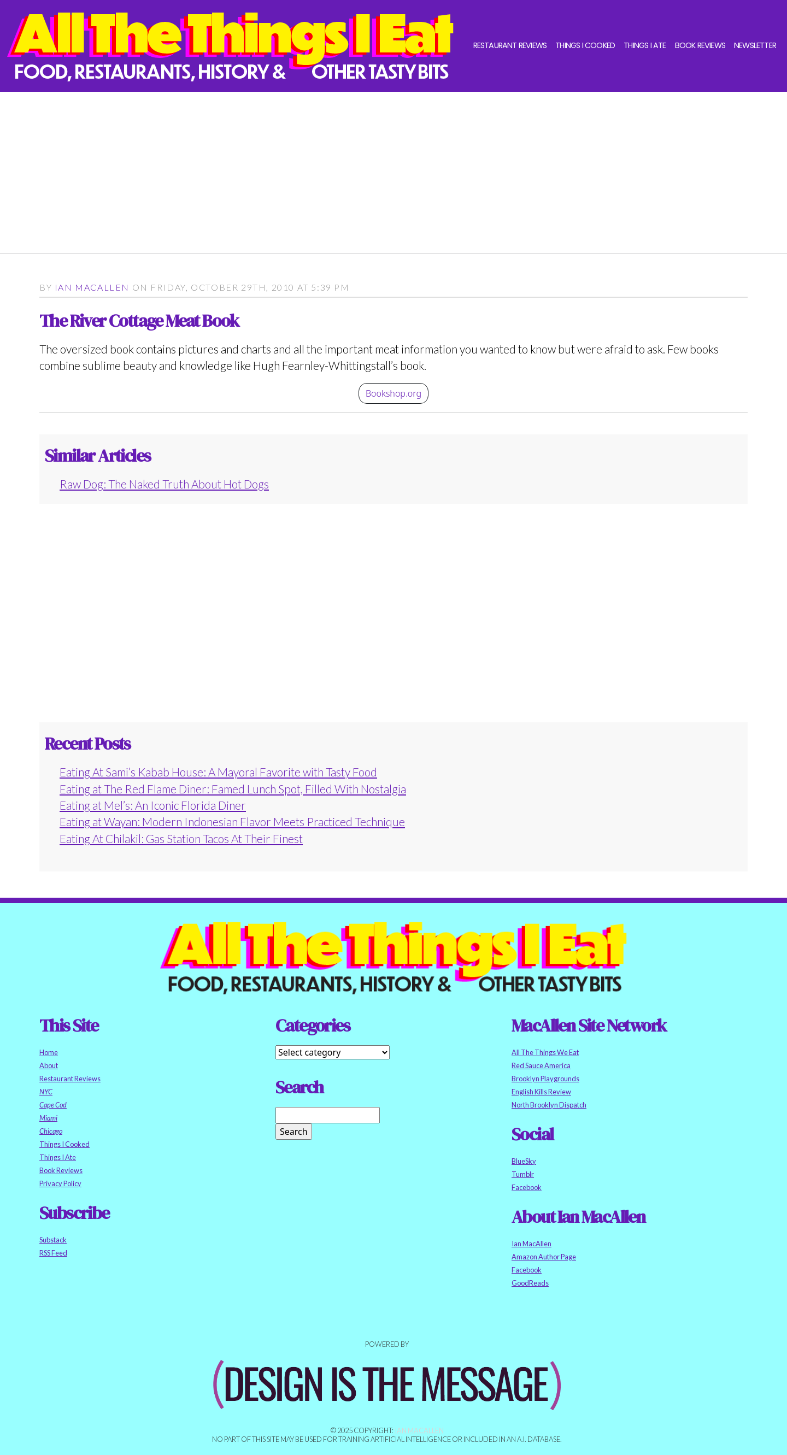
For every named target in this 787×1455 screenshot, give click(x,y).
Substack (53, 1239)
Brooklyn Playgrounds (545, 1078)
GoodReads (530, 1283)
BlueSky (524, 1161)
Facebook (527, 1187)
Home (48, 1052)
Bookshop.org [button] (393, 393)
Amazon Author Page (544, 1256)
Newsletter (755, 45)
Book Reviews (700, 45)
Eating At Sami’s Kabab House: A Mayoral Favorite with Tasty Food (218, 772)
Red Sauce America (541, 1065)
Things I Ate (645, 45)
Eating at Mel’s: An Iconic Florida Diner (153, 805)
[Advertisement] (367, 168)
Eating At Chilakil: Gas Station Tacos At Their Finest (181, 838)
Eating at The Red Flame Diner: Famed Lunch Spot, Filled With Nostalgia (233, 789)
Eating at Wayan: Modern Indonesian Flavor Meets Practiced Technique (232, 821)
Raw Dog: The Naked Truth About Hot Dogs (164, 484)
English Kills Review (541, 1091)
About (48, 1065)
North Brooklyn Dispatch (549, 1104)
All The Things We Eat (545, 1052)
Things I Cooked (585, 45)
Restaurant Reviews (510, 45)
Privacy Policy (60, 1183)
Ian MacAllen (92, 287)
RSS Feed (53, 1252)
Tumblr (523, 1174)
